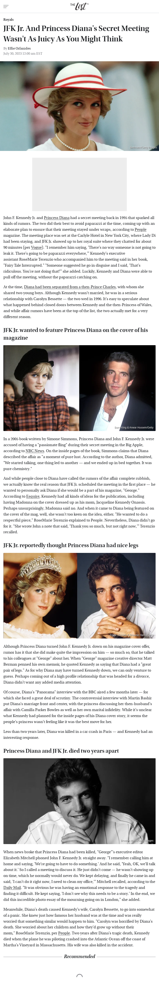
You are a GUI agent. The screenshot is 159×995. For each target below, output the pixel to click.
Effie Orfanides (19, 48)
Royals (8, 19)
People (140, 229)
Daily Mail (12, 887)
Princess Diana (56, 218)
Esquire (32, 496)
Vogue (36, 247)
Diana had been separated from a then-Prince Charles (70, 287)
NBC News (35, 451)
